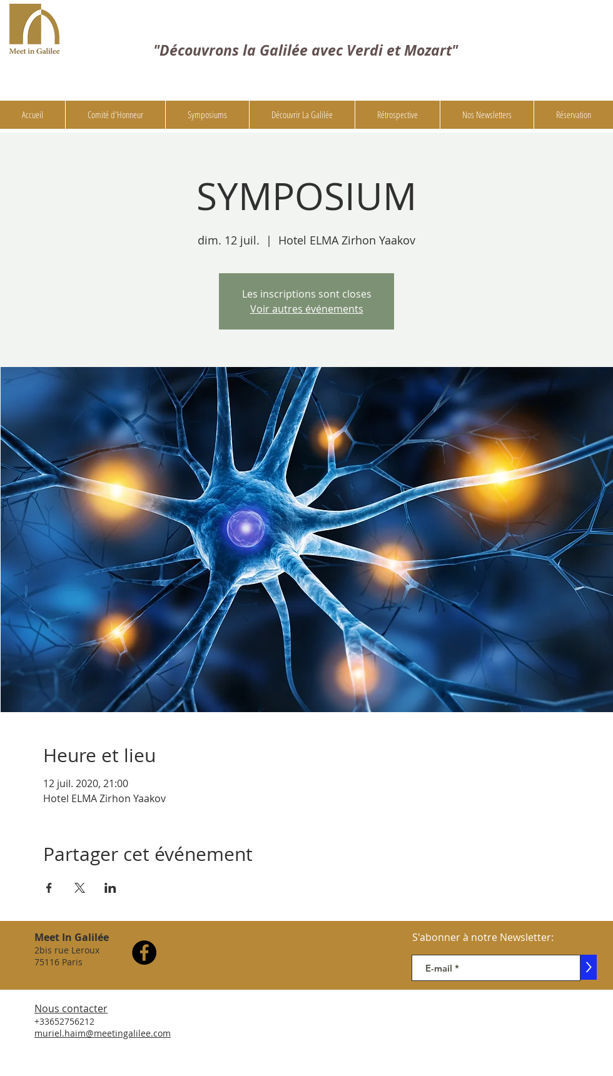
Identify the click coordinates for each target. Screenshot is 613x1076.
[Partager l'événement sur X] (80, 888)
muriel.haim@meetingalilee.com (102, 1033)
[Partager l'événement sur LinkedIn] (110, 888)
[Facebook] (144, 952)
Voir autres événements (306, 309)
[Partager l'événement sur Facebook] (49, 888)
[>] (588, 967)
